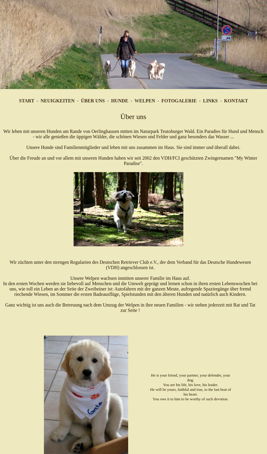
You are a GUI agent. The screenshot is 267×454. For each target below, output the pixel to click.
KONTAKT (236, 100)
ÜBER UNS (93, 100)
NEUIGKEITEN (58, 100)
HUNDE (119, 100)
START (26, 100)
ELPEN (147, 100)
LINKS (210, 100)
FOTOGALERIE (179, 100)
